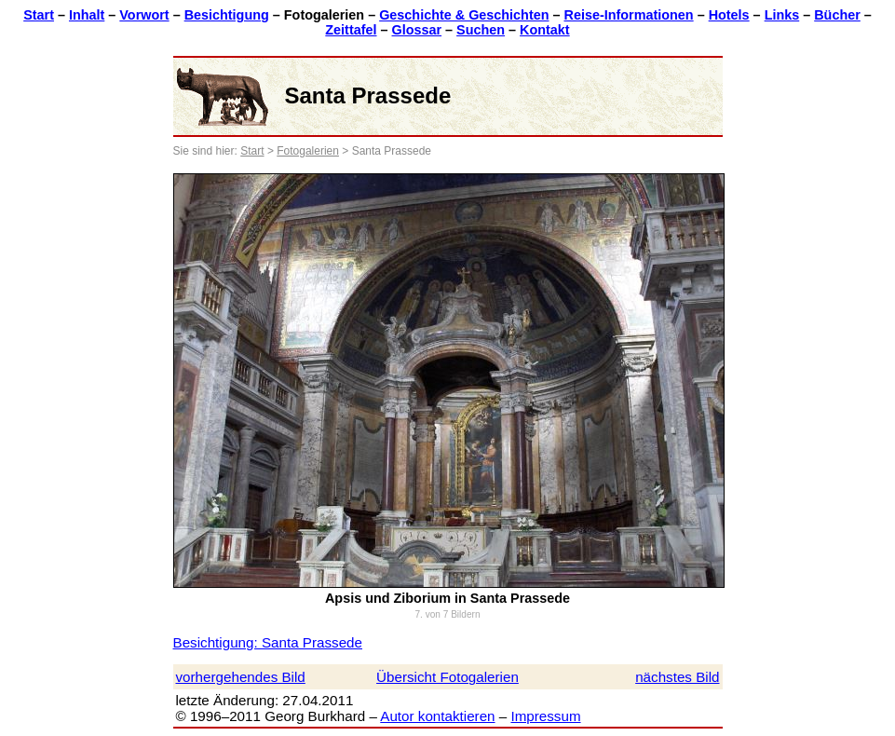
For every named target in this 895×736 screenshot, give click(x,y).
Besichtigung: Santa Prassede (267, 642)
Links (782, 14)
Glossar (417, 29)
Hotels (729, 14)
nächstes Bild (677, 677)
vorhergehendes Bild (240, 677)
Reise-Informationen (629, 14)
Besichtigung (226, 14)
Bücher (837, 14)
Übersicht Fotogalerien (447, 677)
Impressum (545, 716)
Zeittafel (350, 29)
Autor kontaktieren (437, 716)
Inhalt (86, 14)
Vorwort (144, 14)
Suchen (480, 29)
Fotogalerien (308, 150)
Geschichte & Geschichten (464, 14)
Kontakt (545, 29)
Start (38, 14)
